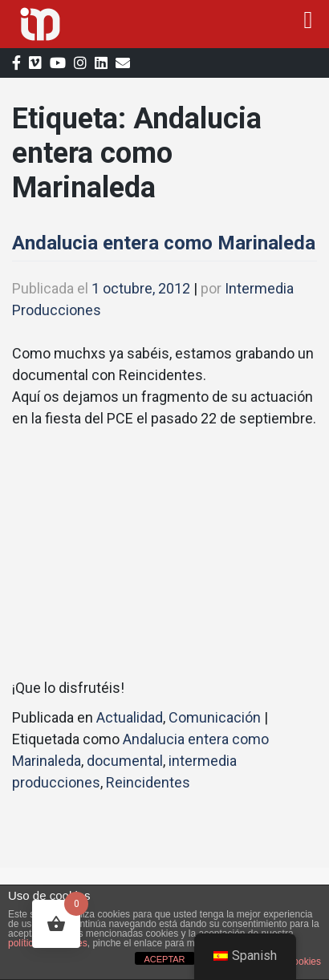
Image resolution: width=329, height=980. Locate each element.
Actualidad (129, 717)
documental (125, 760)
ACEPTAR (164, 959)
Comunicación (215, 717)
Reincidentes (148, 782)
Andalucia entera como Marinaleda (163, 243)
